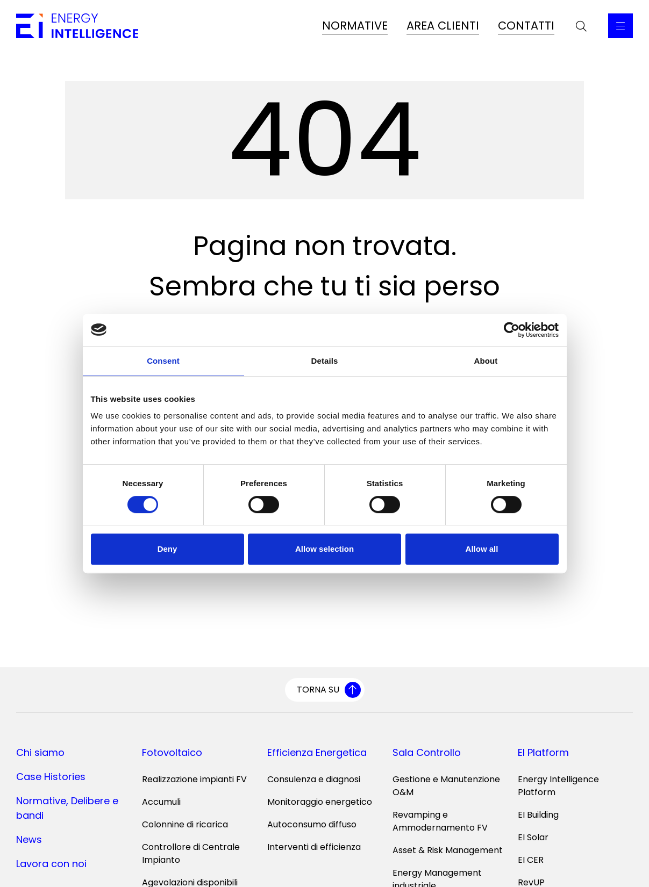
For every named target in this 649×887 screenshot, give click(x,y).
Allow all (482, 548)
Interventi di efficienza (314, 847)
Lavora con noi (51, 863)
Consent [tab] (163, 360)
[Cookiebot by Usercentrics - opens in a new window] (512, 330)
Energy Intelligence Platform (558, 785)
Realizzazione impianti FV (194, 779)
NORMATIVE (355, 25)
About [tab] (486, 360)
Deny (167, 548)
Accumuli (161, 802)
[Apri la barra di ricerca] (581, 25)
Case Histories (50, 776)
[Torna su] (325, 690)
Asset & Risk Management (448, 850)
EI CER (531, 860)
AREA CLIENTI (442, 25)
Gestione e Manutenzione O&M (446, 785)
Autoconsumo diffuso (311, 824)
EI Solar (533, 837)
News (29, 839)
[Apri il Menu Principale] (620, 25)
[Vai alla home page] (77, 25)
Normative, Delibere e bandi (67, 808)
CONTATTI (526, 25)
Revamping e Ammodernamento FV (440, 821)
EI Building (538, 815)
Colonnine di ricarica (185, 824)
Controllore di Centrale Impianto (191, 853)
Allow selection (324, 548)
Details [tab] (324, 360)
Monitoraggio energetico (319, 802)
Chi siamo (40, 752)
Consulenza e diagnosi (313, 779)
